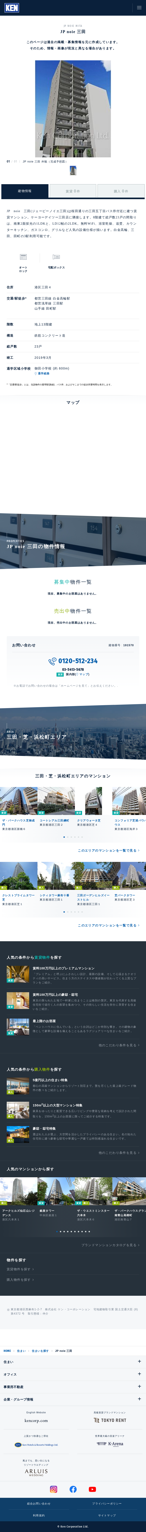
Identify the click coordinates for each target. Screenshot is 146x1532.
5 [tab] (78, 837)
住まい (21, 1351)
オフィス (10, 1374)
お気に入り (114, 8)
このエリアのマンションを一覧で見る (107, 850)
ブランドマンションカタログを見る (109, 1245)
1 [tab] (64, 837)
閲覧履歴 (104, 8)
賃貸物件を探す (19, 1269)
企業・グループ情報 (18, 1399)
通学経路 (44, 373)
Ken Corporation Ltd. (11, 8)
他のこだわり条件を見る (118, 1045)
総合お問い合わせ (39, 1503)
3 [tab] (71, 837)
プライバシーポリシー (107, 1503)
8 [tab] (82, 1231)
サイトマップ (107, 1515)
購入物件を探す (19, 1279)
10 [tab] (89, 1231)
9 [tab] (85, 1231)
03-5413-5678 (73, 669)
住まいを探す (40, 1351)
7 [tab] (78, 1231)
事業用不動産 (13, 1387)
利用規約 (39, 1515)
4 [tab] (75, 837)
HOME (7, 1351)
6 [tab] (82, 837)
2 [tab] (67, 837)
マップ (83, 674)
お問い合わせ (124, 8)
